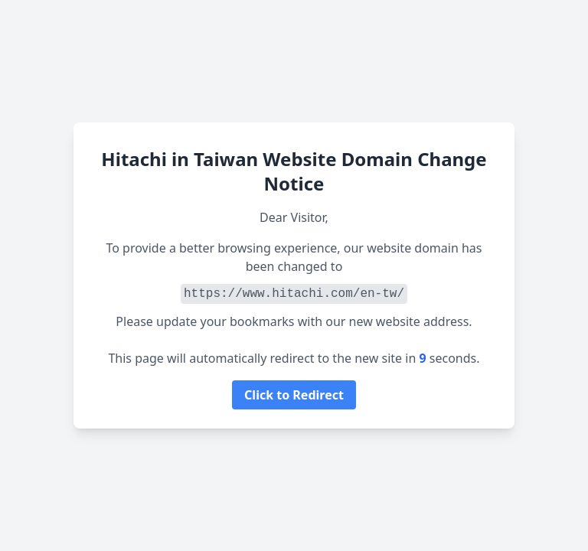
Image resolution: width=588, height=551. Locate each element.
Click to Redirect (294, 394)
